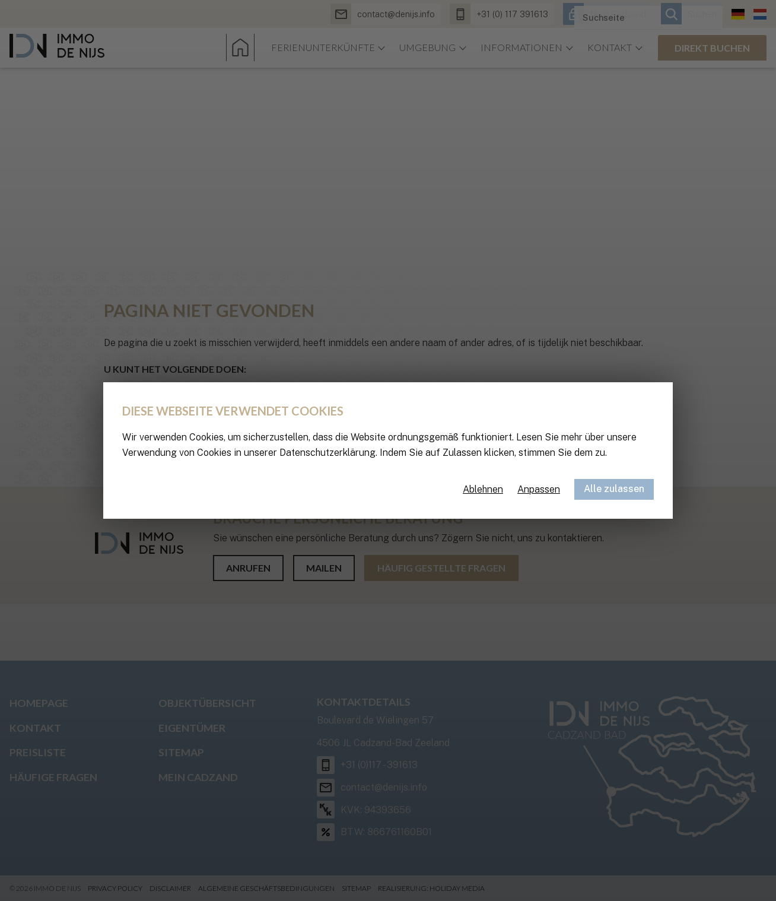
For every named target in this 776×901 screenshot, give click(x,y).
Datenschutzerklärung (327, 452)
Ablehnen (483, 489)
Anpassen (538, 489)
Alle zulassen (614, 488)
